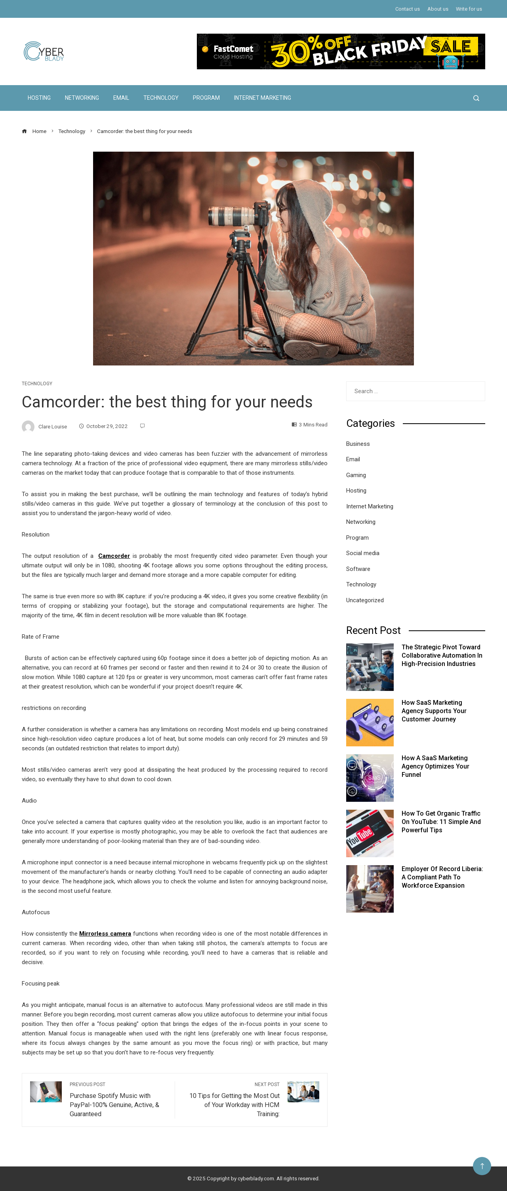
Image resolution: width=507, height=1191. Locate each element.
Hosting (39, 98)
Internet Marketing (262, 98)
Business (358, 443)
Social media (362, 553)
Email (121, 98)
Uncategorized (365, 600)
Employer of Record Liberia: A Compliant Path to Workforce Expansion (442, 877)
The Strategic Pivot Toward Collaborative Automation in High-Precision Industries (442, 655)
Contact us (407, 9)
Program (206, 98)
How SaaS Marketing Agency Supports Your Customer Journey (434, 711)
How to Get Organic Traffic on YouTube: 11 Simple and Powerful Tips (441, 822)
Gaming (356, 475)
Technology (161, 98)
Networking (82, 98)
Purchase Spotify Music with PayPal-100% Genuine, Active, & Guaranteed (118, 1099)
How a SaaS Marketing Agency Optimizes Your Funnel (435, 766)
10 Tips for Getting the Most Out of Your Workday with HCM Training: (231, 1099)
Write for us (469, 9)
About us (437, 9)
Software (358, 569)
